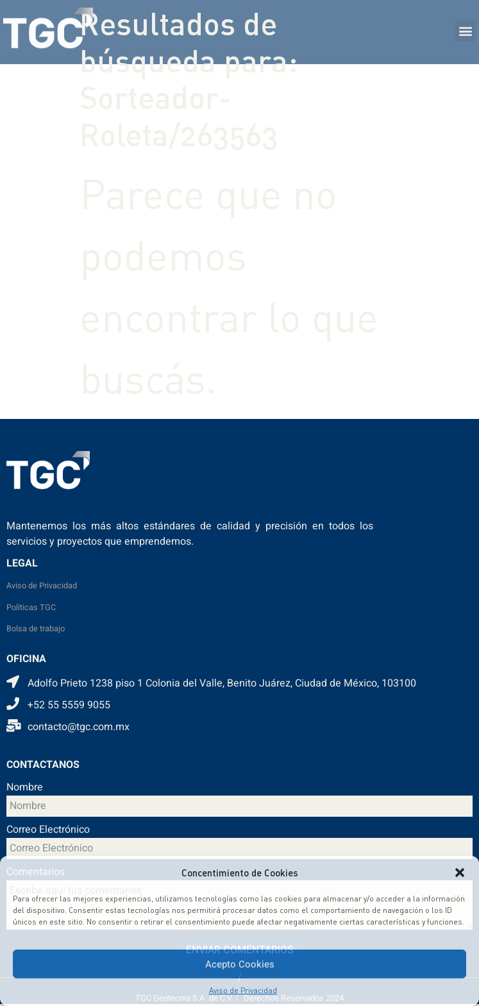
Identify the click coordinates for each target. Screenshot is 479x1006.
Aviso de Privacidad (243, 990)
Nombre (24, 788)
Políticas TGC (31, 607)
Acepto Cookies (239, 964)
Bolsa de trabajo (35, 629)
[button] (459, 872)
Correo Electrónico (48, 830)
